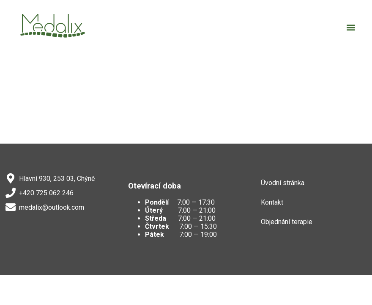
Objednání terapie (286, 222)
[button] (351, 27)
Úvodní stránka (282, 183)
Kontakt (272, 202)
